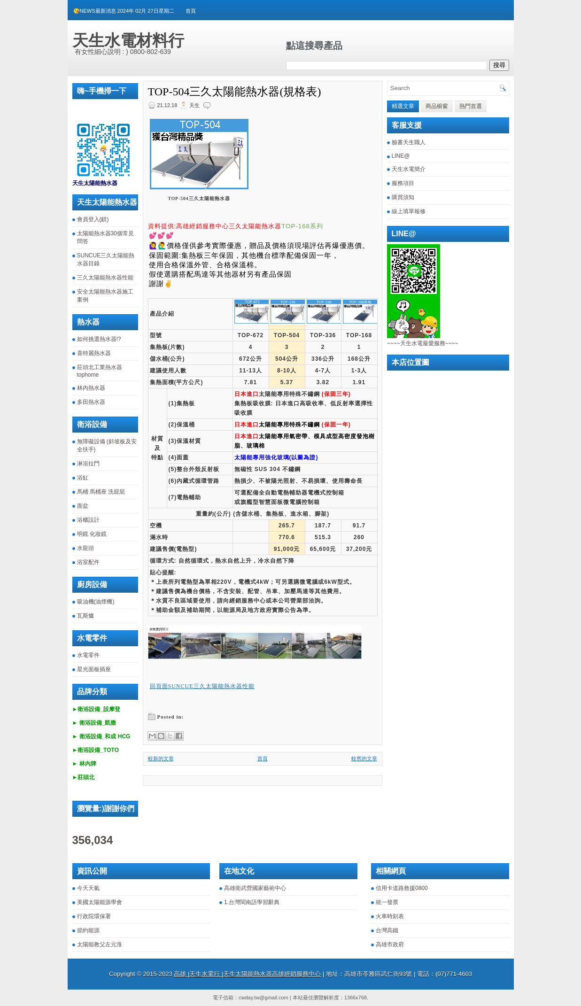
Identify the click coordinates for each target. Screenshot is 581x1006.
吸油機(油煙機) (96, 601)
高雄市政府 (390, 944)
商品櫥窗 (437, 106)
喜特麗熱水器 (94, 353)
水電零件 (88, 655)
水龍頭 (85, 548)
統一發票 (387, 902)
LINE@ (401, 156)
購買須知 (403, 197)
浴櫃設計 (88, 520)
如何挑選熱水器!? (99, 339)
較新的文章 (161, 758)
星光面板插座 (94, 669)
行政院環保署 (94, 916)
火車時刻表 (390, 916)
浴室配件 (88, 562)
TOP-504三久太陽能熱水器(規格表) (234, 91)
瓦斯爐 (85, 615)
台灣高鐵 (387, 930)
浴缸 (82, 477)
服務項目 (403, 183)
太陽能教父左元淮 (99, 944)
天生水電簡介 (409, 169)
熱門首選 (470, 106)
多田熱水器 (91, 402)
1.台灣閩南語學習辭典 (251, 902)
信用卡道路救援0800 (402, 888)
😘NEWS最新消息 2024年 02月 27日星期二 (123, 11)
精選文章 (403, 106)
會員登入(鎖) (93, 219)
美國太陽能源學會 (99, 902)
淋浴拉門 (88, 463)
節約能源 (88, 930)
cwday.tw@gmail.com (263, 997)
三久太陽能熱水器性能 (105, 277)
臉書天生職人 (409, 142)
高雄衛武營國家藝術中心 (255, 888)
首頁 (191, 11)
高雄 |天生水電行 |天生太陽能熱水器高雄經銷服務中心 (247, 973)
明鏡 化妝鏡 (92, 534)
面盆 (82, 506)
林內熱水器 (91, 388)
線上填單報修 (409, 211)
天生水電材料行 (128, 40)
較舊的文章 (364, 758)
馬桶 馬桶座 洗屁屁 (101, 491)
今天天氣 (88, 888)
